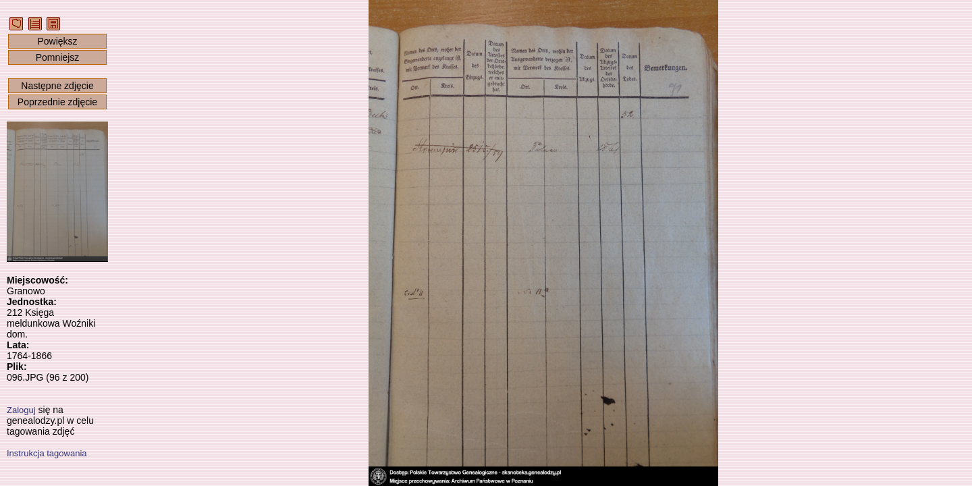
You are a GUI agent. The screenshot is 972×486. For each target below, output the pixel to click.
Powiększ (57, 41)
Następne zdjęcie (57, 85)
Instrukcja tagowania (47, 453)
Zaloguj (21, 410)
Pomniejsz (58, 57)
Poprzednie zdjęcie (57, 102)
